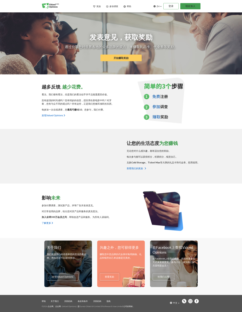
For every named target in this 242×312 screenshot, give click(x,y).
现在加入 (190, 5)
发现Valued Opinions (53, 115)
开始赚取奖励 (121, 57)
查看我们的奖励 (136, 168)
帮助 (44, 301)
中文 (174, 302)
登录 (171, 5)
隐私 (109, 301)
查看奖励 (109, 276)
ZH (157, 6)
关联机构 (68, 301)
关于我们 (55, 301)
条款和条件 (83, 301)
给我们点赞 (163, 276)
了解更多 (47, 222)
